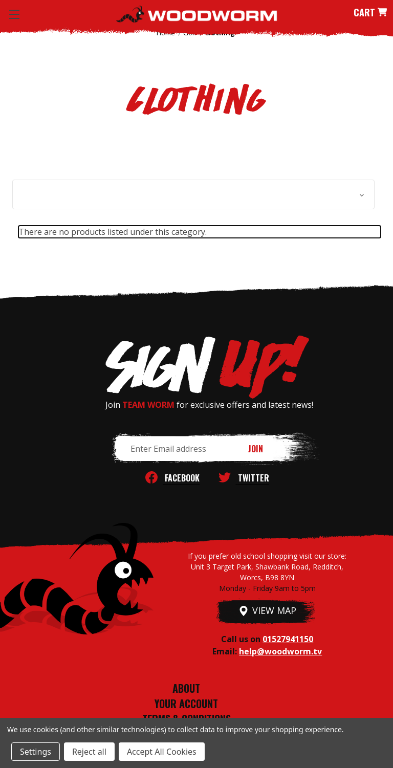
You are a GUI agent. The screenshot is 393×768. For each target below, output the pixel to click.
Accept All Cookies (161, 751)
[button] (193, 194)
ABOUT (186, 688)
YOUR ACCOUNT (186, 703)
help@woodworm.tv (280, 651)
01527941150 (288, 639)
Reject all (89, 751)
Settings (35, 751)
